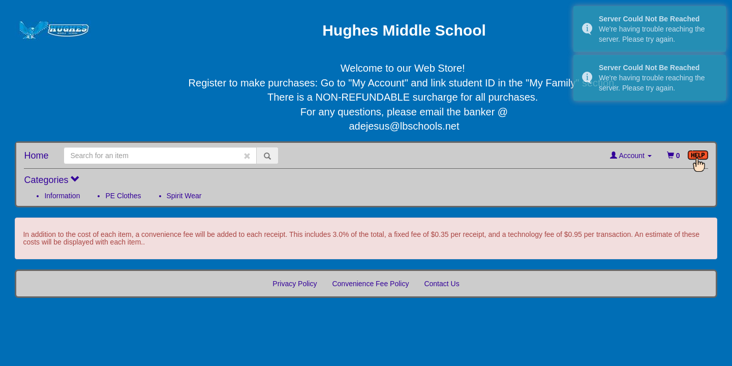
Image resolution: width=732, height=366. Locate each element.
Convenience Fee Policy (370, 284)
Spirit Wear (184, 196)
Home (36, 155)
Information (62, 196)
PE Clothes (123, 196)
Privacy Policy (294, 284)
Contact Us (441, 284)
